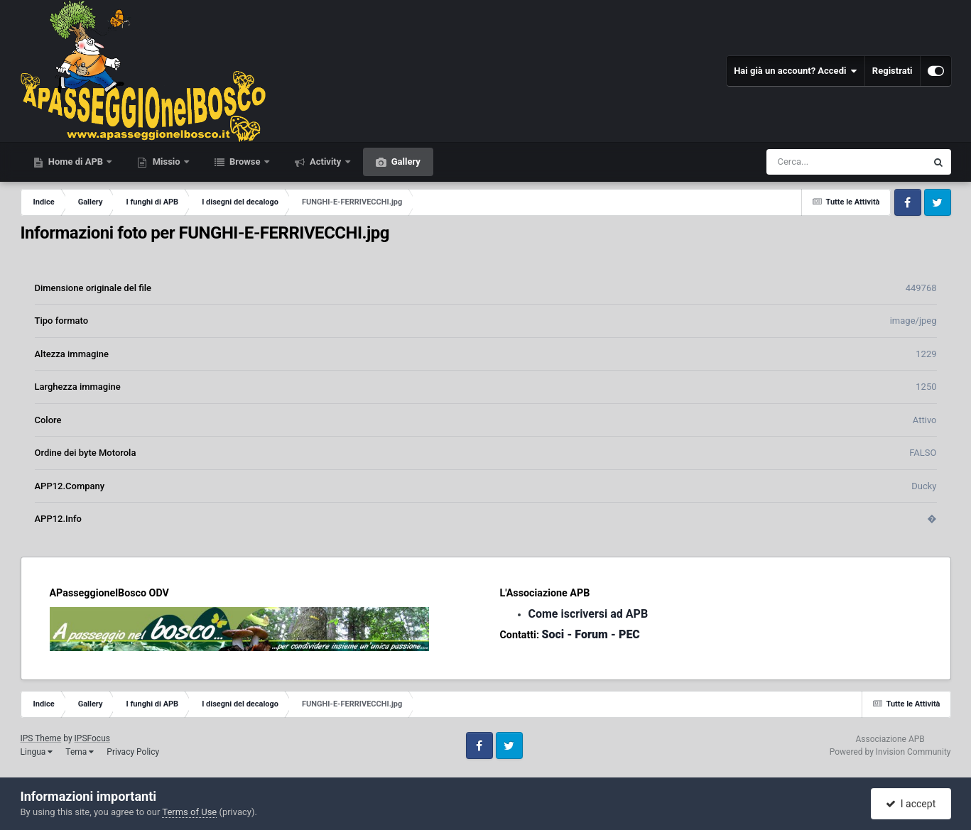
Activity (326, 161)
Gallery (405, 161)
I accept (910, 803)
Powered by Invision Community (890, 752)
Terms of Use (189, 812)
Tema (79, 752)
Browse (245, 161)
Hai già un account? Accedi (795, 71)
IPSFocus (92, 738)
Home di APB (76, 161)
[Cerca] (815, 162)
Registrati (892, 70)
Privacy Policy (133, 752)
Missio (166, 161)
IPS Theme (41, 738)
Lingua (37, 752)
